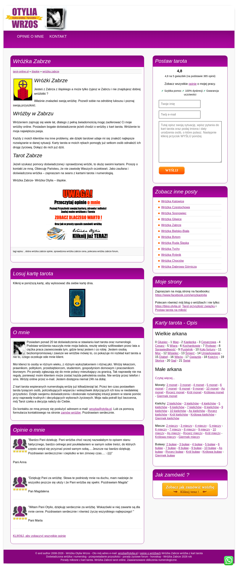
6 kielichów (177, 407)
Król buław (193, 451)
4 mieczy (201, 425)
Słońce (159, 360)
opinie (193, 83)
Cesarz (160, 345)
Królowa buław (212, 451)
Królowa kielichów (202, 414)
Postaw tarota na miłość (171, 310)
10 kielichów (178, 411)
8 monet (184, 388)
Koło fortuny (207, 349)
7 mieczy (175, 429)
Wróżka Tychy (170, 248)
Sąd (173, 360)
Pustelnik (187, 349)
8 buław (183, 448)
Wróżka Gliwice (171, 219)
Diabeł (163, 356)
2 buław (171, 444)
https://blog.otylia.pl (168, 306)
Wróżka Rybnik (171, 254)
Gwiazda (195, 356)
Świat (186, 360)
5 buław (210, 444)
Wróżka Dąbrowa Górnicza (179, 266)
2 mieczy (172, 425)
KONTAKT (58, 36)
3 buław (184, 444)
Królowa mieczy (165, 436)
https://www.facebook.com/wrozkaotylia (181, 295)
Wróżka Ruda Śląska (175, 242)
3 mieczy (186, 425)
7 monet (171, 388)
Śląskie (36, 71)
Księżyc (213, 356)
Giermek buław (165, 455)
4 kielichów (208, 403)
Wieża (178, 356)
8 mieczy (190, 429)
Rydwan (210, 345)
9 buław (196, 448)
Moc (158, 353)
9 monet (198, 388)
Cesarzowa (208, 342)
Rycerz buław (174, 451)
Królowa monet (214, 392)
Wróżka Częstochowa (175, 207)
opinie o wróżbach (150, 553)
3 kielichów (191, 403)
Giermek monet (167, 396)
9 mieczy (204, 429)
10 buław (210, 448)
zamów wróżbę (71, 412)
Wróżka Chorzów (172, 260)
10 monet (212, 388)
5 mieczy (215, 425)
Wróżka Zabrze (50, 71)
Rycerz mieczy (192, 433)
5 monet (212, 385)
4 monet (198, 385)
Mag (175, 342)
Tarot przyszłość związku (198, 306)
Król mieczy (213, 433)
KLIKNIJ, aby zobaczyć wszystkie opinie (39, 535)
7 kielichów (194, 407)
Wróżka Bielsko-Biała (175, 231)
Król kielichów (179, 414)
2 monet (171, 385)
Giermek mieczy (189, 436)
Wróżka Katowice (172, 201)
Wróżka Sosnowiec (173, 213)
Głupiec (162, 342)
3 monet (185, 385)
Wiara (173, 345)
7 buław (170, 448)
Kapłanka (190, 342)
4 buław (197, 444)
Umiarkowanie (210, 353)
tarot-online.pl (21, 71)
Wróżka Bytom (171, 237)
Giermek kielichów (167, 418)
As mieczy (174, 433)
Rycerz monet (175, 392)
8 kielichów (211, 407)
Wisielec (173, 353)
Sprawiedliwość (165, 349)
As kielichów (197, 411)
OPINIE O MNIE (30, 36)
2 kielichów (174, 403)
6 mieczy (161, 429)
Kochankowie (191, 345)
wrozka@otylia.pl (100, 408)
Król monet (194, 392)
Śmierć (190, 353)
